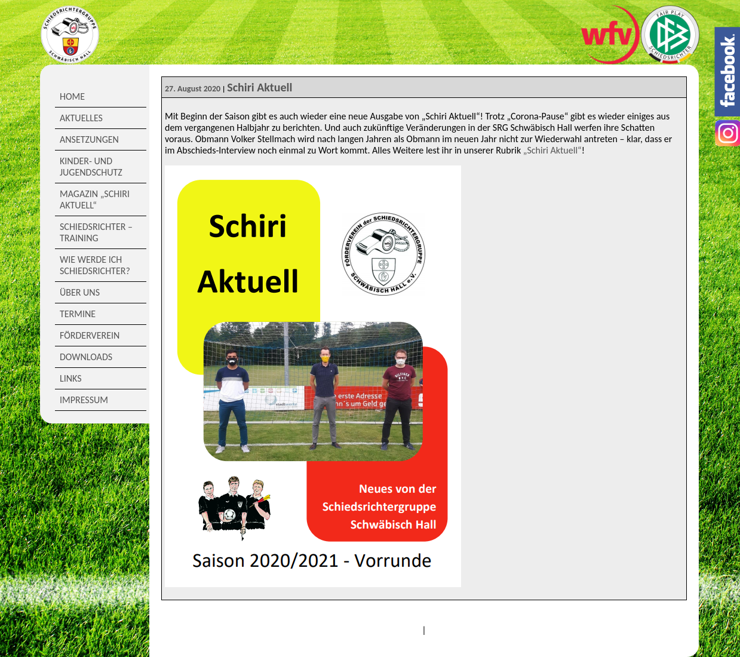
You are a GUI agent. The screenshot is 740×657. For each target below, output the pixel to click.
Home (72, 96)
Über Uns (80, 292)
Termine (78, 314)
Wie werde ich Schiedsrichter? (95, 265)
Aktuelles (81, 118)
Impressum (84, 400)
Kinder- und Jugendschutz (91, 166)
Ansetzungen (89, 139)
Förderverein (89, 335)
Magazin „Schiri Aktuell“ (95, 199)
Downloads (86, 357)
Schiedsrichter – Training (96, 232)
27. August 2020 (192, 89)
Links (71, 378)
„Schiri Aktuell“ (552, 150)
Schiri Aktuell (259, 87)
